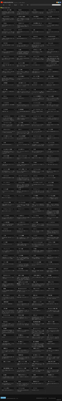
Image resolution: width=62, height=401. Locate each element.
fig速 (34, 29)
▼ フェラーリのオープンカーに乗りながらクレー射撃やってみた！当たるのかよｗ (8, 351)
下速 (34, 268)
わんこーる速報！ (21, 162)
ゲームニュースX (21, 195)
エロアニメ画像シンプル (22, 169)
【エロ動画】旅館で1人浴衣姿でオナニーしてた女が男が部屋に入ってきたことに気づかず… (8, 152)
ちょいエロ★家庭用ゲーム (38, 96)
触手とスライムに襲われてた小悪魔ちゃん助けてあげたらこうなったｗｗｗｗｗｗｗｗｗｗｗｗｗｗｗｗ (53, 99)
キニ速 (19, 189)
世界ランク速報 (21, 275)
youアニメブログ (36, 56)
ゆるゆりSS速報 (6, 155)
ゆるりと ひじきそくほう (22, 155)
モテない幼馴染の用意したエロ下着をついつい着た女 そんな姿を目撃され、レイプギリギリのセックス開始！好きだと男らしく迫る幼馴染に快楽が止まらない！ (38, 345)
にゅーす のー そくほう (7, 122)
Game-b (49, 29)
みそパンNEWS (36, 142)
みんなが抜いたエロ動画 (7, 149)
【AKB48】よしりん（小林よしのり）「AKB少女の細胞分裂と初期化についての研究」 (23, 26)
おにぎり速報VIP (21, 76)
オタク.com (35, 175)
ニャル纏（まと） (21, 215)
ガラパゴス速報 (51, 182)
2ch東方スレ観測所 (21, 16)
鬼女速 (19, 381)
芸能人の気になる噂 (51, 361)
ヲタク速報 (50, 262)
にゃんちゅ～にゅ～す (37, 116)
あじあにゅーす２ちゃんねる (53, 56)
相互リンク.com (16, 398)
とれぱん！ (20, 102)
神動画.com (5, 348)
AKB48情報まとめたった (37, 23)
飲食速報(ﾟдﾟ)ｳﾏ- (51, 374)
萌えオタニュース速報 (22, 368)
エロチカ (49, 169)
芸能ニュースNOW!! (6, 361)
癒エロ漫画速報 (36, 341)
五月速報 (49, 275)
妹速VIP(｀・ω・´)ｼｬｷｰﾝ (37, 301)
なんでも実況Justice (22, 116)
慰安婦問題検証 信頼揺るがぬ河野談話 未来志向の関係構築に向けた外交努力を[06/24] (8, 12)
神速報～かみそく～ (36, 348)
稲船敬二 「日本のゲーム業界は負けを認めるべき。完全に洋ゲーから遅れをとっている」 (53, 205)
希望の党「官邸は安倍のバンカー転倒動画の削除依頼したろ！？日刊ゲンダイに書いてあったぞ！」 (38, 46)
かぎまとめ (35, 82)
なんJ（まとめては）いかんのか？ (37, 110)
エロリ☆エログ (6, 175)
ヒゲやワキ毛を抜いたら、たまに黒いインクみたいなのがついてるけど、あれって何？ (8, 298)
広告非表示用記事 (5, 98)
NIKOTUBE (5, 43)
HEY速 (19, 36)
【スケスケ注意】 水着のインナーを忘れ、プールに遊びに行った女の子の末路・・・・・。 (38, 192)
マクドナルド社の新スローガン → (53, 376)
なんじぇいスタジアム (52, 109)
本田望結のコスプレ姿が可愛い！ (52, 91)
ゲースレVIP (50, 189)
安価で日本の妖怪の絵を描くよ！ (7, 144)
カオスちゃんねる (21, 182)
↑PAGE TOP (59, 399)
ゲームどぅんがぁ (6, 195)
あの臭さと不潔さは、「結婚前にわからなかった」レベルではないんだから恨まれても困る (23, 72)
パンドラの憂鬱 (21, 235)
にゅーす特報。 (21, 122)
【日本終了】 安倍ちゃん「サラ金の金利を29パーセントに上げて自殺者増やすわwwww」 (38, 225)
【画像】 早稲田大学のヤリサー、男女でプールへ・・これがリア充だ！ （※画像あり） (38, 364)
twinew (4, 49)
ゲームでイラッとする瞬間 (51, 177)
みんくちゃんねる (51, 142)
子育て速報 (5, 308)
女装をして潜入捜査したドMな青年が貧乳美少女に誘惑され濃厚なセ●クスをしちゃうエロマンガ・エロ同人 (38, 285)
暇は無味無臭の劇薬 (36, 321)
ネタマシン (35, 228)
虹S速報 (4, 374)
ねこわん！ (35, 122)
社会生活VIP (50, 341)
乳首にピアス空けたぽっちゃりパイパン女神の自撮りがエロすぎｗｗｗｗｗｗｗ (38, 238)
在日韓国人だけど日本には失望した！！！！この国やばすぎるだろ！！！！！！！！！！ (7, 125)
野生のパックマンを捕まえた (6, 197)
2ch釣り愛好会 (35, 16)
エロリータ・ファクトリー (23, 175)
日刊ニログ (35, 315)
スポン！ (34, 202)
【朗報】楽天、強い (5, 111)
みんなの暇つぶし (21, 149)
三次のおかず (5, 268)
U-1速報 (19, 49)
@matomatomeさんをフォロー (41, 398)
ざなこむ (5, 96)
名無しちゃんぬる (51, 288)
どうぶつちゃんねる (36, 102)
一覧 (14, 16)
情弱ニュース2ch (21, 308)
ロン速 (19, 262)
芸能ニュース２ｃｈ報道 (22, 361)
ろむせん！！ (50, 155)
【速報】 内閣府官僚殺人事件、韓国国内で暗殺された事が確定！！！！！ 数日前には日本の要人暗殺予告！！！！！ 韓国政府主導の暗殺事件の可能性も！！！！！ (53, 60)
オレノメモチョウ (6, 182)
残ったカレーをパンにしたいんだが (7, 84)
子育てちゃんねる (51, 301)
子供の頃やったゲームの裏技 (36, 38)
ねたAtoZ (50, 122)
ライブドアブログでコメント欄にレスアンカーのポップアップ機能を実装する (38, 92)
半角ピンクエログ (36, 288)
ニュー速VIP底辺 (6, 222)
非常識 (34, 374)
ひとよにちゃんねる (36, 129)
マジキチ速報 (20, 255)
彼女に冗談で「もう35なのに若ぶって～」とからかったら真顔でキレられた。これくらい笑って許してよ (23, 384)
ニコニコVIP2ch (6, 215)
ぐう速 (34, 89)
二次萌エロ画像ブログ (37, 275)
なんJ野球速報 (20, 109)
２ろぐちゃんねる (21, 388)
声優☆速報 (50, 295)
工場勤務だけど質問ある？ (51, 343)
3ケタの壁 (50, 16)
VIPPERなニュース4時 (37, 49)
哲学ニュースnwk (21, 295)
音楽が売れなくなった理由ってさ (37, 217)
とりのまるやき (6, 102)
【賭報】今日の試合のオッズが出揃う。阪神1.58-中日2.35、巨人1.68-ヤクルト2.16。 (8, 19)
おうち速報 (20, 69)
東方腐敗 (5, 328)
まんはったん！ (21, 142)
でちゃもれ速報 (51, 96)
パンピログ (35, 235)
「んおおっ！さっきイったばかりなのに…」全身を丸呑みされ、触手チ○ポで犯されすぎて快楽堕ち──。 (23, 358)
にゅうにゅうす (51, 116)
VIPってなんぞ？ (51, 49)
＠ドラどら (35, 388)
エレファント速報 (6, 169)
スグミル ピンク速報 (7, 202)
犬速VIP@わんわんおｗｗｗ (53, 328)
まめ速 (4, 142)
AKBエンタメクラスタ (7, 29)
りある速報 (35, 155)
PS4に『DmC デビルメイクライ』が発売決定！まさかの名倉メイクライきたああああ (38, 178)
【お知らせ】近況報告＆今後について (8, 157)
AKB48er (5, 23)
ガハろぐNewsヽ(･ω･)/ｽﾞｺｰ (38, 182)
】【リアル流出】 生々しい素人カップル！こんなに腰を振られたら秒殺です (38, 59)
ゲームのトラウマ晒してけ (36, 310)
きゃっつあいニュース (22, 89)
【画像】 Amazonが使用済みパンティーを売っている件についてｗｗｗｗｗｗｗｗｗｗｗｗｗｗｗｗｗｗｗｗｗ (23, 351)
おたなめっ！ (50, 69)
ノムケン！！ (50, 228)
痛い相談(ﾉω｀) (21, 341)
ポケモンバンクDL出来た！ (6, 184)
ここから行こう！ (51, 89)
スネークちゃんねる (21, 202)
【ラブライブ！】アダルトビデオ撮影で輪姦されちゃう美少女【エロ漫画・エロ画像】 (53, 371)
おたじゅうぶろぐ (36, 69)
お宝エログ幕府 (51, 76)
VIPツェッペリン (6, 56)
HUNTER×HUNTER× (52, 36)
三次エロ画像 (20, 268)
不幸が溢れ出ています (52, 268)
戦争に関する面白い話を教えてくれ (37, 383)
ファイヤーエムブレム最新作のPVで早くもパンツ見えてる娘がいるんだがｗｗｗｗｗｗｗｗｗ (38, 99)
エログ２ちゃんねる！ (37, 169)
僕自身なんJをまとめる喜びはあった (22, 283)
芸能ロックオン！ (36, 361)
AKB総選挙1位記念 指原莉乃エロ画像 (8, 177)
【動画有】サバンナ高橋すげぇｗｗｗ (53, 323)
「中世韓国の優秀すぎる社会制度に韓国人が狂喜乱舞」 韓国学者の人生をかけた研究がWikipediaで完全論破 (23, 52)
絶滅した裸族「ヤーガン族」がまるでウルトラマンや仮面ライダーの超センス (53, 105)
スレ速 (49, 202)
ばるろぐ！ (20, 129)
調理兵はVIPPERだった (22, 374)
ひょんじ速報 (50, 129)
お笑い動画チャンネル (22, 82)
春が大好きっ (5, 321)
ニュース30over (36, 215)
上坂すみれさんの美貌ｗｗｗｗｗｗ (37, 78)
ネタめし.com (20, 228)
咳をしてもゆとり (6, 295)
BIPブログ (20, 29)
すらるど (19, 96)
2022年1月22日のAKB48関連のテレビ (38, 25)
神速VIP (19, 348)
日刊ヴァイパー (51, 315)
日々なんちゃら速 (6, 315)
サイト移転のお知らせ (20, 98)
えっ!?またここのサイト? (7, 69)
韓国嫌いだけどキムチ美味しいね (37, 157)
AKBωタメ (50, 23)
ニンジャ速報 (35, 222)
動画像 (4, 288)
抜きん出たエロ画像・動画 (52, 308)
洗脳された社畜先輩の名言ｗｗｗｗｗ (53, 131)
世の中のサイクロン (6, 275)
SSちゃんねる (50, 43)
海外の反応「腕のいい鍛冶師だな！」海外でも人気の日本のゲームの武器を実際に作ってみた (8, 79)
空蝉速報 (49, 348)
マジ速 (34, 255)
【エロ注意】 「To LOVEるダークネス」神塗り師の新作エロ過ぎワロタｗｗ (53, 119)
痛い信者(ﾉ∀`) (6, 341)
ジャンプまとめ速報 (51, 195)
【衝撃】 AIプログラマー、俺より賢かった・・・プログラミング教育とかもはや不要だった (53, 338)
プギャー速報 (20, 248)
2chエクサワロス (6, 16)
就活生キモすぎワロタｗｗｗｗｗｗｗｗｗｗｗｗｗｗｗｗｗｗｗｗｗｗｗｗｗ (53, 225)
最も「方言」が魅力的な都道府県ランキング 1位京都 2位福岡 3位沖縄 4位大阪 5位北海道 (23, 258)
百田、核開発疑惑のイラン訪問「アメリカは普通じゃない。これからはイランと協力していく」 (23, 311)
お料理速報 (5, 82)
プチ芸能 (34, 248)
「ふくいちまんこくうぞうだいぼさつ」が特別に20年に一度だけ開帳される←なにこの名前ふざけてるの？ (23, 265)
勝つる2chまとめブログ (22, 288)
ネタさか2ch (5, 228)
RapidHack (20, 43)
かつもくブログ (51, 82)
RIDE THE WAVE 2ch (37, 43)
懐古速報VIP (35, 308)
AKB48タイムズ (21, 23)
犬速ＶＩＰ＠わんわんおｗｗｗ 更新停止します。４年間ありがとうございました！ (53, 331)
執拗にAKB (35, 295)
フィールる (20, 242)
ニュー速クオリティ (21, 222)
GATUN (4, 36)
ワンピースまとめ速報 (37, 262)
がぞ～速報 (5, 89)
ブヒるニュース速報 (51, 242)
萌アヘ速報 (50, 368)
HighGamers (35, 36)
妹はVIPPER (20, 301)
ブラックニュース (6, 248)
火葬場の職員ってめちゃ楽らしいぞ (22, 297)
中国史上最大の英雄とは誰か (6, 230)
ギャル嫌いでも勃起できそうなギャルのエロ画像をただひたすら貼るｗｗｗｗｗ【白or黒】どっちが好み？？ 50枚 (23, 178)
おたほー (5, 76)
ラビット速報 (5, 262)
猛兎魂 (4, 335)
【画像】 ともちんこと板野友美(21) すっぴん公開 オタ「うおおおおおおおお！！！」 (38, 205)
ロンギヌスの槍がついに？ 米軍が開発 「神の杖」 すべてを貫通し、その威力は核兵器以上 (23, 205)
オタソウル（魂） (51, 175)
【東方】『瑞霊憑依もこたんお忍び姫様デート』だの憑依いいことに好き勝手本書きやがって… (23, 19)
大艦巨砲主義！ (6, 301)
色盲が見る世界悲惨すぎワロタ (22, 38)
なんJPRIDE (5, 109)
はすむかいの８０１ (6, 129)
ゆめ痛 (49, 149)
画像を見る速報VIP (36, 335)
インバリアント (51, 162)
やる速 (34, 149)
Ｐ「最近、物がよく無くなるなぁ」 (52, 164)
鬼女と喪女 (5, 381)
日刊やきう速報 (21, 315)
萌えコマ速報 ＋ (36, 368)
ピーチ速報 (5, 242)
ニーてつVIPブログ (51, 222)
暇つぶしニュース (21, 321)
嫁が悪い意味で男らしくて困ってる (52, 303)
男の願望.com (20, 335)
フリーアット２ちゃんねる (38, 242)
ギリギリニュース (36, 189)
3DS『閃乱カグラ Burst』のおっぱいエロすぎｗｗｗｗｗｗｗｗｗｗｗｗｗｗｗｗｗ (23, 251)
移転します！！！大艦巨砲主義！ (7, 303)
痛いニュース (50, 335)
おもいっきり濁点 (36, 76)
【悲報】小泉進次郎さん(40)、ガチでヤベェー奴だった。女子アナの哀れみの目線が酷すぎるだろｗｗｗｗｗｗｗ (23, 12)
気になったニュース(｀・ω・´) (37, 329)
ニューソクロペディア (52, 215)
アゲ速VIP (35, 162)
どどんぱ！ (50, 102)
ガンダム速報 (5, 189)
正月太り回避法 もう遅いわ (21, 343)
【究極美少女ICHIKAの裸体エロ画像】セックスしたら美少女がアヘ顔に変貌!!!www (53, 238)
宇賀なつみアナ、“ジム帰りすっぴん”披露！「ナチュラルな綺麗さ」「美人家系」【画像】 (53, 358)
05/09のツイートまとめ (50, 290)
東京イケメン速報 (51, 321)
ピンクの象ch (50, 235)
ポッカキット (5, 255)
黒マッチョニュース (51, 381)
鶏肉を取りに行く (36, 381)
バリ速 (4, 235)
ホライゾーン (50, 248)
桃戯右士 (19, 328)
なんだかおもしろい (6, 116)
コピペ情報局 (35, 195)
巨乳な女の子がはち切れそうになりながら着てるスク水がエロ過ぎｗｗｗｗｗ (23, 105)
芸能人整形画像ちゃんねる (8, 368)
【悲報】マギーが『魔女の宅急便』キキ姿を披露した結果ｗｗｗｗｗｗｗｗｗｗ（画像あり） (8, 285)
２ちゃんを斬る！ (6, 388)
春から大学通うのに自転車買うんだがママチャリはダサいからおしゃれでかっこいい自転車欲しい (38, 245)
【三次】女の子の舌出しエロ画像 (22, 270)
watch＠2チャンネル (22, 56)
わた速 (4, 162)
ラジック (49, 255)
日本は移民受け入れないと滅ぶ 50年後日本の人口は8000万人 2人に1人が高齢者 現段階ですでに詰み (38, 318)
